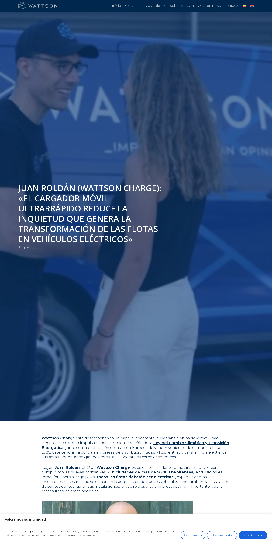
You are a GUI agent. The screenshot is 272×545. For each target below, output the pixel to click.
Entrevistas (27, 248)
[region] (136, 529)
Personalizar (192, 535)
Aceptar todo (253, 535)
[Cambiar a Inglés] (252, 6)
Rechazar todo (222, 535)
